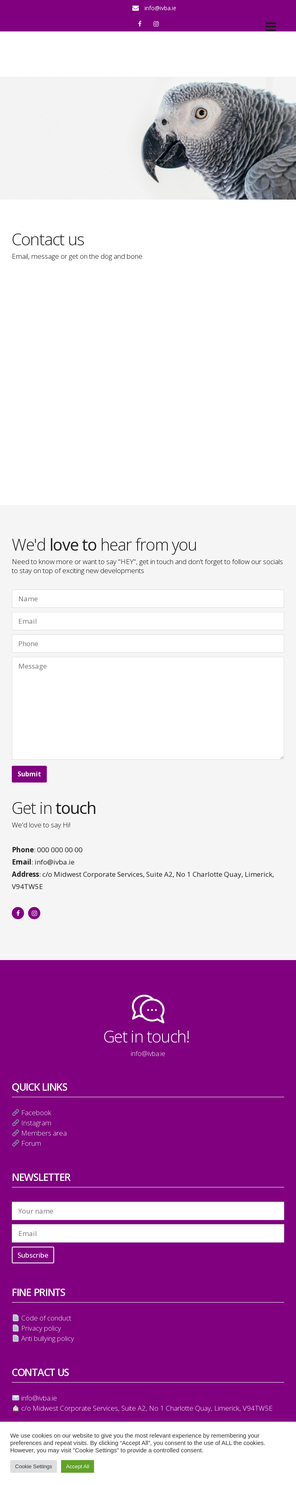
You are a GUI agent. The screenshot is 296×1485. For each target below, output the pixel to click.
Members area (44, 1133)
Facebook (36, 1112)
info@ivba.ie (160, 8)
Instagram (36, 1122)
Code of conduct (46, 1318)
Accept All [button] (77, 1466)
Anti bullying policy (47, 1338)
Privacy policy (41, 1328)
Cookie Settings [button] (33, 1466)
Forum (31, 1143)
